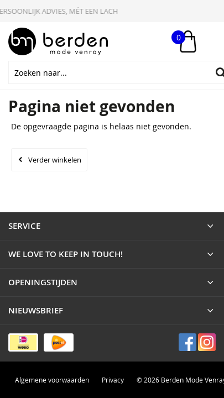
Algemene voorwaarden (52, 379)
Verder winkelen (54, 160)
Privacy (113, 379)
